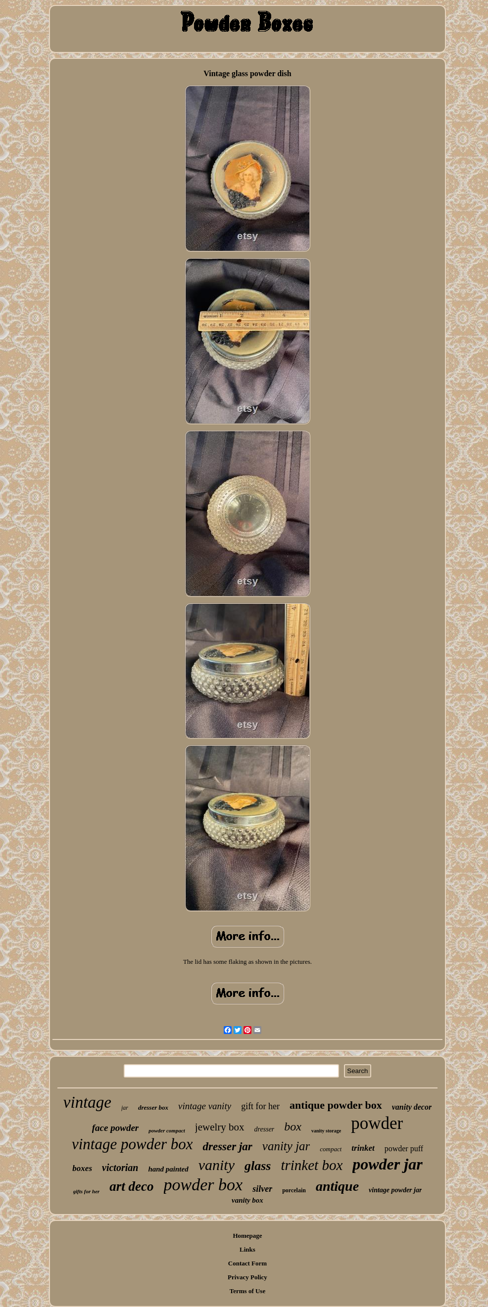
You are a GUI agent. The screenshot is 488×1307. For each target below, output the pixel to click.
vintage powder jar (395, 1190)
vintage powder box (132, 1144)
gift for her (260, 1106)
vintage (87, 1102)
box (292, 1126)
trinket (362, 1148)
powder (377, 1123)
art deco (131, 1186)
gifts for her (86, 1191)
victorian (120, 1167)
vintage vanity (204, 1106)
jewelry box (219, 1127)
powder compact (166, 1130)
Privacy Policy (247, 1277)
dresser (264, 1129)
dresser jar (227, 1146)
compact (331, 1149)
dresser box (153, 1107)
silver (262, 1189)
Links (247, 1249)
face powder (115, 1128)
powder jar (387, 1164)
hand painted (168, 1169)
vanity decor (412, 1107)
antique (337, 1186)
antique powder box (336, 1105)
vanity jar (286, 1146)
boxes (82, 1168)
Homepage (247, 1235)
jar (124, 1107)
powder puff (404, 1148)
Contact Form (247, 1263)
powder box (203, 1184)
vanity (216, 1165)
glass (257, 1166)
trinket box (311, 1165)
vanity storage (326, 1130)
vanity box (247, 1200)
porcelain (294, 1190)
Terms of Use (247, 1291)
